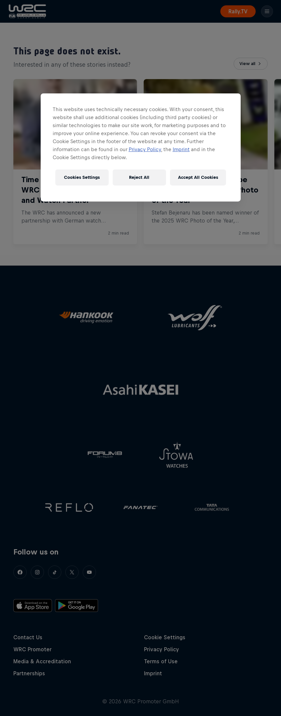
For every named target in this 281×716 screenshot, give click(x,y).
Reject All (139, 177)
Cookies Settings (82, 177)
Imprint (181, 149)
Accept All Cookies (198, 177)
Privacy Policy (145, 149)
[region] (141, 147)
